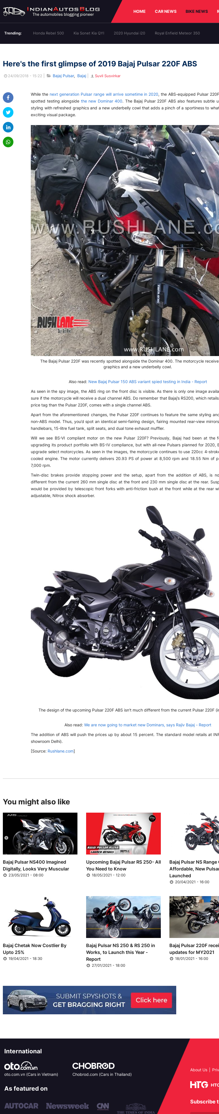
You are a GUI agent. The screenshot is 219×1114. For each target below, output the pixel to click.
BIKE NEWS (197, 11)
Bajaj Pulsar (63, 75)
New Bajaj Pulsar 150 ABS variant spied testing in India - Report (147, 381)
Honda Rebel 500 (48, 33)
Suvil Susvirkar (105, 75)
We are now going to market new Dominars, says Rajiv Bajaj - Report (147, 724)
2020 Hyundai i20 (129, 33)
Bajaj (81, 75)
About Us (198, 1069)
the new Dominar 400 (102, 101)
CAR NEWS (166, 11)
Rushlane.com (61, 751)
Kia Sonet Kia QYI (89, 33)
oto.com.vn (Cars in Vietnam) (31, 1074)
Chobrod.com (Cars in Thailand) (102, 1074)
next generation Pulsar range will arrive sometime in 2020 (104, 94)
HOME (139, 11)
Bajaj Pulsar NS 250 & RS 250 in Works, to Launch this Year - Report (120, 952)
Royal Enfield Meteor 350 (177, 33)
